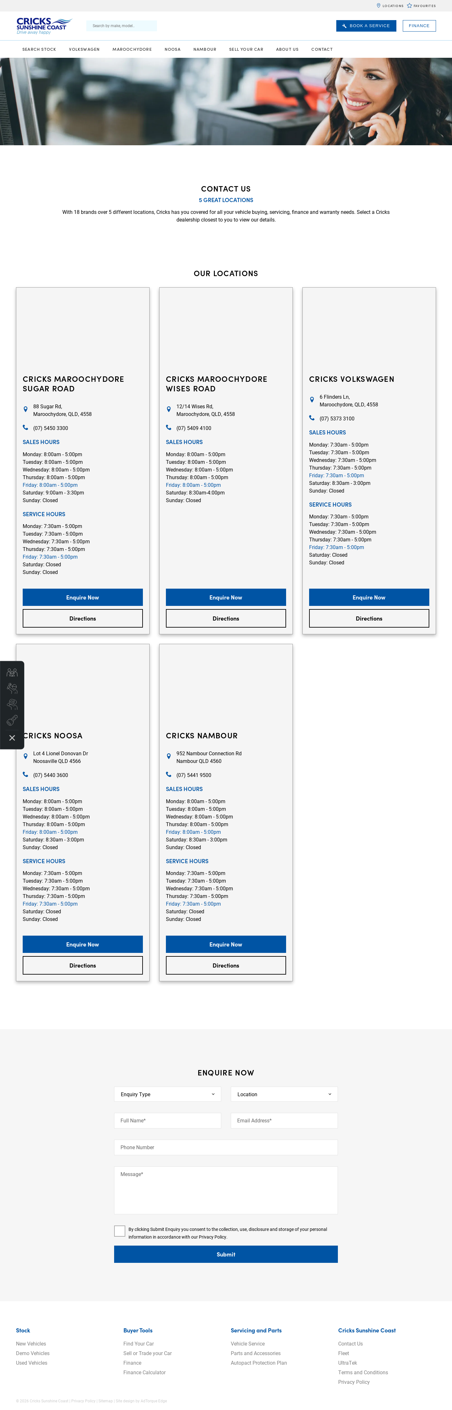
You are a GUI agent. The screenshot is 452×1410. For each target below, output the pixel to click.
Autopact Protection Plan (259, 1362)
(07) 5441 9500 (193, 775)
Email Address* (254, 1120)
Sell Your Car (246, 49)
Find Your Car (138, 1343)
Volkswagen (84, 49)
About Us (287, 49)
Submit (226, 1254)
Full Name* (133, 1120)
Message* (132, 1174)
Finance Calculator (144, 1372)
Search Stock (39, 49)
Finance (419, 25)
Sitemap (105, 1400)
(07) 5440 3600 (50, 775)
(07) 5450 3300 (50, 428)
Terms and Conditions (363, 1372)
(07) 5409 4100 (193, 428)
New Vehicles (31, 1343)
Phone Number (137, 1147)
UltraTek (347, 1362)
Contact (321, 49)
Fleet (343, 1353)
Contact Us (350, 1343)
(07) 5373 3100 (337, 418)
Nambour (204, 49)
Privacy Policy (212, 1237)
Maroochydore (132, 49)
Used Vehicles (31, 1362)
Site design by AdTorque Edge (141, 1400)
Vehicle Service (248, 1343)
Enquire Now (82, 597)
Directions (82, 618)
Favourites (425, 6)
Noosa (173, 49)
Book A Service (366, 25)
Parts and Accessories (256, 1353)
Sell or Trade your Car (147, 1353)
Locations (393, 6)
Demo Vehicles (33, 1353)
